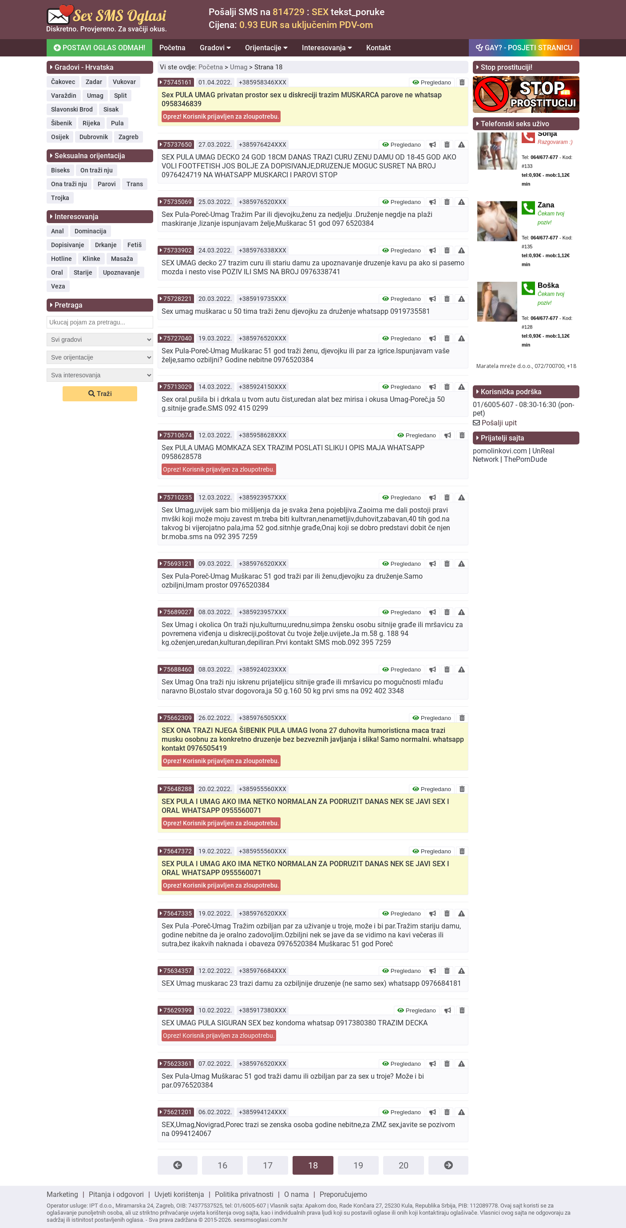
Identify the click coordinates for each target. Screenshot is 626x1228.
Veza (58, 286)
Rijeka (91, 123)
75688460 (177, 669)
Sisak (111, 109)
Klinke (91, 258)
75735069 (177, 201)
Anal (57, 231)
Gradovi (215, 48)
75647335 (177, 913)
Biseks (60, 170)
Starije (83, 272)
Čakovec (63, 81)
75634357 (177, 970)
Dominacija (91, 231)
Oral (57, 272)
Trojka (60, 197)
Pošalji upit (499, 423)
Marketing (62, 1194)
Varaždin (63, 95)
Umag (95, 95)
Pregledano (431, 82)
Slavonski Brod (72, 109)
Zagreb (129, 136)
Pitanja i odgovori (116, 1194)
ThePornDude (525, 459)
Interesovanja (327, 48)
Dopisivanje (67, 244)
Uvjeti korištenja (179, 1194)
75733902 (177, 250)
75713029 (177, 386)
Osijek (60, 136)
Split (120, 95)
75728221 (177, 298)
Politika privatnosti (244, 1194)
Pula (117, 123)
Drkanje (106, 244)
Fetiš (134, 244)
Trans (135, 184)
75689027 (177, 612)
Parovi (107, 184)
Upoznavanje (121, 272)
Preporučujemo (343, 1194)
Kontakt (378, 48)
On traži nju (96, 170)
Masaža (122, 258)
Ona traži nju (69, 184)
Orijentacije (266, 48)
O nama (296, 1194)
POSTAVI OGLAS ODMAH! (98, 48)
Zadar (94, 81)
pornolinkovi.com (500, 451)
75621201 (177, 1112)
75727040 (177, 338)
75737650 (177, 144)
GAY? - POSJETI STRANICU (524, 48)
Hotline (61, 258)
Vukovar (124, 81)
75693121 (177, 563)
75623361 (177, 1063)
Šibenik (61, 123)
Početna (172, 48)
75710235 (177, 497)
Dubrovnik (93, 136)
